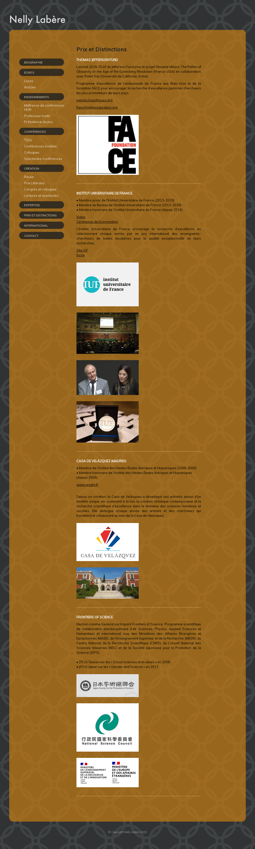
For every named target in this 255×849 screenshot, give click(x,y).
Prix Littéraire (34, 183)
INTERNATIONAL (36, 225)
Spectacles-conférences (43, 159)
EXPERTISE (32, 205)
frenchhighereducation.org (97, 107)
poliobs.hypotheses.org (94, 100)
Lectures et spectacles (41, 195)
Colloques (31, 152)
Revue (29, 177)
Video (80, 217)
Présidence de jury (38, 122)
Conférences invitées (40, 146)
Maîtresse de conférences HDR (44, 107)
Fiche (80, 255)
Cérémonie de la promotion (97, 222)
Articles (30, 87)
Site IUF (82, 250)
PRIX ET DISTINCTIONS (40, 215)
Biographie (33, 62)
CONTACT (31, 236)
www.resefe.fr (87, 485)
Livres (28, 81)
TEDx (28, 140)
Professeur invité (37, 116)
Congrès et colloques (40, 189)
